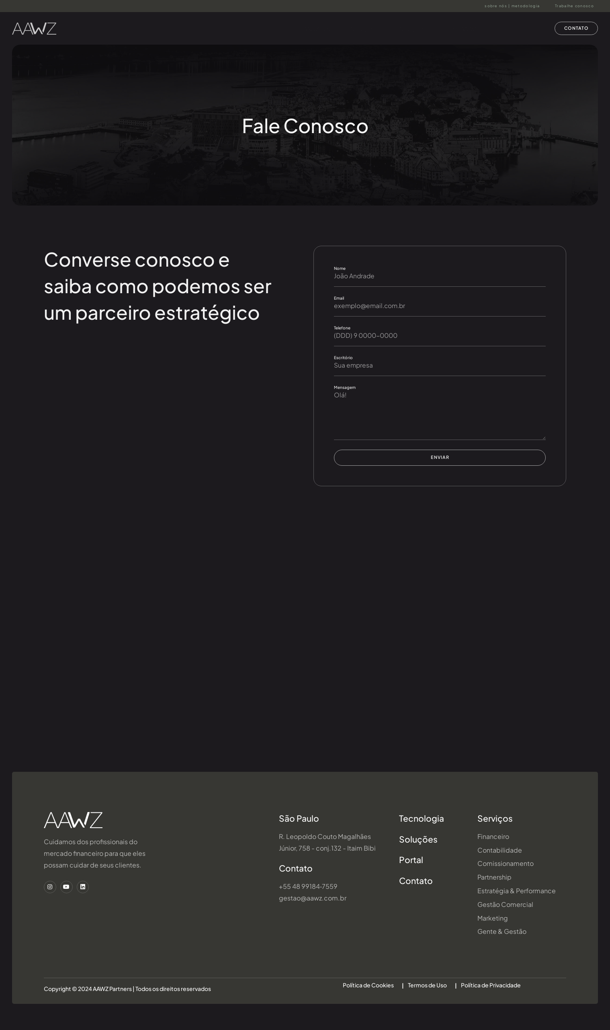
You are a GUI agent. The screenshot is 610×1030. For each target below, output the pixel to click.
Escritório (343, 359)
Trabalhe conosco (574, 6)
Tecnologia (421, 832)
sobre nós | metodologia (512, 6)
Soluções (406, 28)
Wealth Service (511, 28)
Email (339, 298)
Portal (411, 874)
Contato (296, 882)
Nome (340, 268)
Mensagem (345, 389)
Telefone (342, 329)
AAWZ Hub (310, 28)
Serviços (359, 28)
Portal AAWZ (455, 28)
